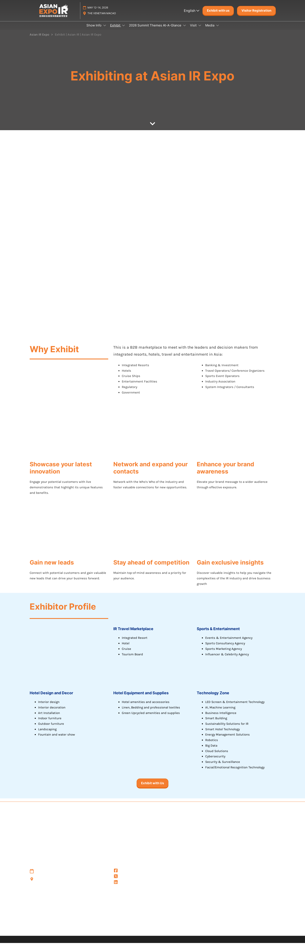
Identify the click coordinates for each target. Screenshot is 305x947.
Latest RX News (83, 930)
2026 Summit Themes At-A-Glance (155, 29)
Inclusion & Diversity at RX (165, 930)
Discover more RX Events (48, 930)
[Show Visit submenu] (199, 29)
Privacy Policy (39, 901)
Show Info (94, 29)
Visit (193, 29)
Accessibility (232, 930)
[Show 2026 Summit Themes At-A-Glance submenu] (184, 29)
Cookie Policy (39, 911)
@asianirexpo (126, 881)
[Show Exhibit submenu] (123, 29)
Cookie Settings (41, 916)
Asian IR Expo (126, 887)
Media (210, 29)
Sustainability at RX (204, 930)
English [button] (191, 14)
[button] (218, 14)
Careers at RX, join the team (120, 930)
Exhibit (115, 29)
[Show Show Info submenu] (104, 29)
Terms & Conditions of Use (49, 906)
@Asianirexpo (127, 875)
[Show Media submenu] (217, 29)
